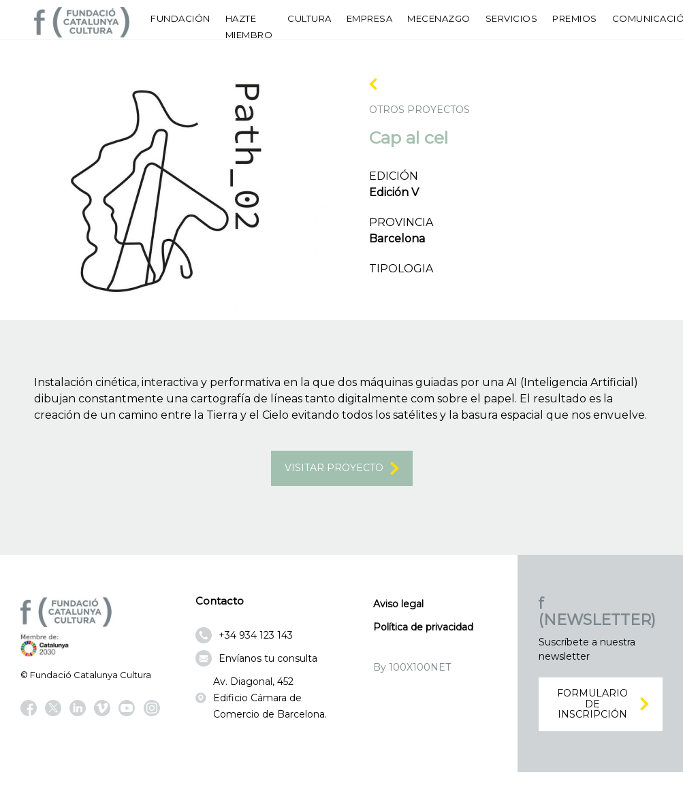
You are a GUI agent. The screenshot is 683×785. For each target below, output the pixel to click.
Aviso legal (398, 609)
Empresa (370, 18)
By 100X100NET (412, 673)
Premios (574, 18)
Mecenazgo (439, 18)
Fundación (180, 18)
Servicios (512, 18)
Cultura (309, 18)
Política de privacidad (423, 632)
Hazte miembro (249, 26)
